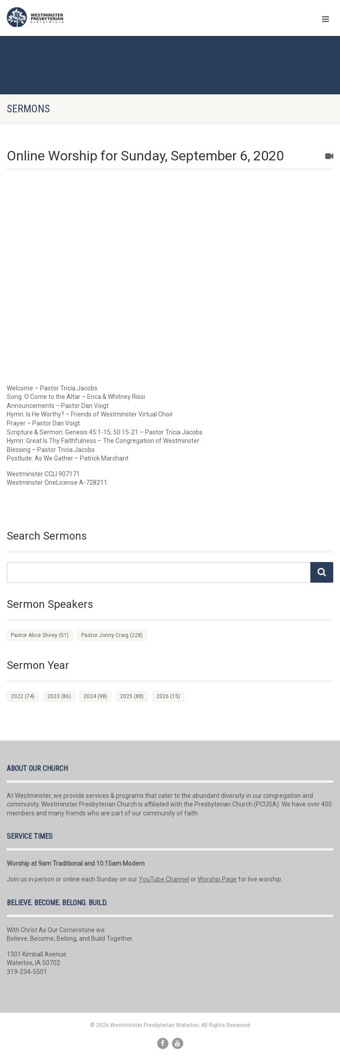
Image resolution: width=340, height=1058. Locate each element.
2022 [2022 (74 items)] (23, 696)
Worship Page (217, 879)
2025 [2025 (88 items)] (132, 696)
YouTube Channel (164, 879)
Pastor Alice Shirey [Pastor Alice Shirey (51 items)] (40, 635)
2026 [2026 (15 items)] (168, 696)
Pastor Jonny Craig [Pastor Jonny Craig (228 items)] (112, 635)
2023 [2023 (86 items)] (59, 696)
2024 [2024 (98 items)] (95, 696)
